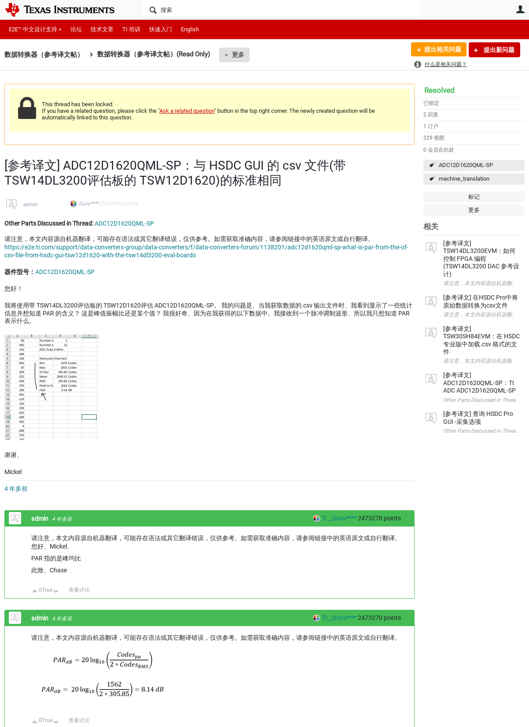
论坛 (76, 29)
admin (30, 204)
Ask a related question (186, 111)
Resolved (439, 90)
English (190, 29)
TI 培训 (131, 29)
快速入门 (160, 29)
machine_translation (464, 178)
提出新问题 (498, 49)
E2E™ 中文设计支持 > (35, 29)
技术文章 (102, 29)
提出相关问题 (442, 49)
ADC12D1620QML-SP (466, 165)
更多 (238, 54)
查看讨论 (79, 590)
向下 (56, 592)
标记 (474, 196)
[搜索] (282, 9)
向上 (35, 592)
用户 (520, 9)
